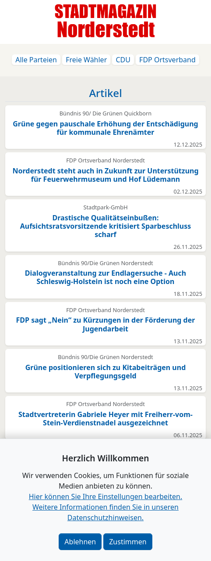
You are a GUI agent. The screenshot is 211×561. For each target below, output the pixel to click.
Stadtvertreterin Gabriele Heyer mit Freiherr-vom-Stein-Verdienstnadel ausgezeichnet (105, 419)
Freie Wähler (86, 60)
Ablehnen (80, 542)
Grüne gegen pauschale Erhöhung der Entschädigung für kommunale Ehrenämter (105, 128)
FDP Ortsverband (167, 60)
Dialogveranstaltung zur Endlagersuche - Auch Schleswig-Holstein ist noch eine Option (105, 277)
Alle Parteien (36, 60)
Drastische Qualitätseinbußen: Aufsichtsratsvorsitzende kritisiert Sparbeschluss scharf (105, 226)
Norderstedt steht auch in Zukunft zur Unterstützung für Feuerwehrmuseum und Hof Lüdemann (105, 175)
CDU (123, 60)
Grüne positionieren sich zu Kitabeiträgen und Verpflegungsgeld (105, 372)
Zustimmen (127, 542)
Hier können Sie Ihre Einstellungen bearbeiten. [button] (105, 496)
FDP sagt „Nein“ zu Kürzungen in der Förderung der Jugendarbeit (105, 324)
